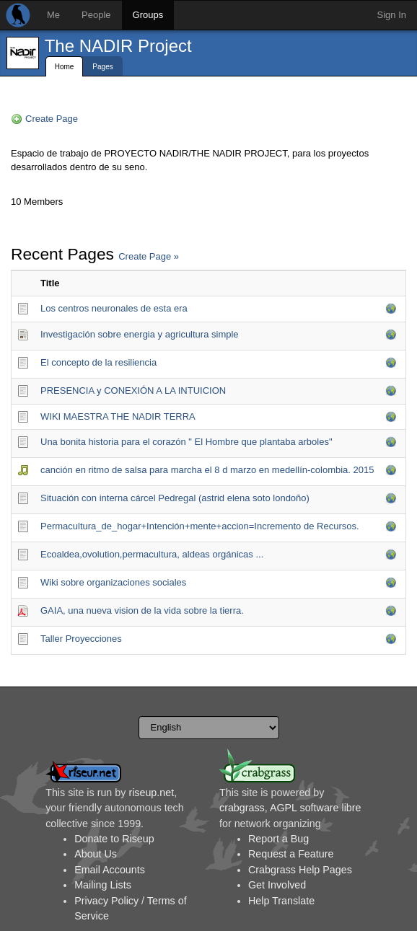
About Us (95, 854)
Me (53, 14)
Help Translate (281, 900)
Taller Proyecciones (81, 638)
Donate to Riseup (114, 838)
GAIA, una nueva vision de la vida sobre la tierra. (142, 610)
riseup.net (151, 792)
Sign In (391, 14)
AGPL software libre (315, 807)
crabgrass (242, 807)
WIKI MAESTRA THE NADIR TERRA (118, 416)
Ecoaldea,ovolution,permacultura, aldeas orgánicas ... (151, 554)
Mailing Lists (102, 885)
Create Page (51, 118)
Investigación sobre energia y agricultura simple (139, 334)
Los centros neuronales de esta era (114, 308)
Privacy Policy (106, 900)
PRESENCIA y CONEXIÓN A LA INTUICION (133, 390)
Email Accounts (109, 869)
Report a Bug (278, 838)
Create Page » (148, 256)
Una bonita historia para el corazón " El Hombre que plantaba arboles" (186, 441)
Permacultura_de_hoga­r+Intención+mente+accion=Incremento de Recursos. (199, 526)
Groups (148, 14)
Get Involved (277, 885)
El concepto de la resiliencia (98, 362)
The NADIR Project (118, 46)
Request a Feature (290, 854)
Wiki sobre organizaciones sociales (113, 582)
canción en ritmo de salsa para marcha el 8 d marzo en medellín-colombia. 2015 (207, 469)
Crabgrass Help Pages (300, 869)
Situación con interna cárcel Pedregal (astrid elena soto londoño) (175, 498)
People (96, 14)
